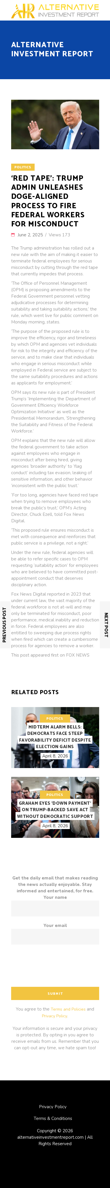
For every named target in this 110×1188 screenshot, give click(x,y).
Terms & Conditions (53, 1118)
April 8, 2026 (55, 756)
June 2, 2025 (31, 235)
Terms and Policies (68, 1009)
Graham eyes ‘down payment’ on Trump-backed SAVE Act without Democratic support (55, 810)
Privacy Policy (54, 1016)
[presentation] (55, 967)
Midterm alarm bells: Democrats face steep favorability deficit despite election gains (55, 736)
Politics (22, 167)
